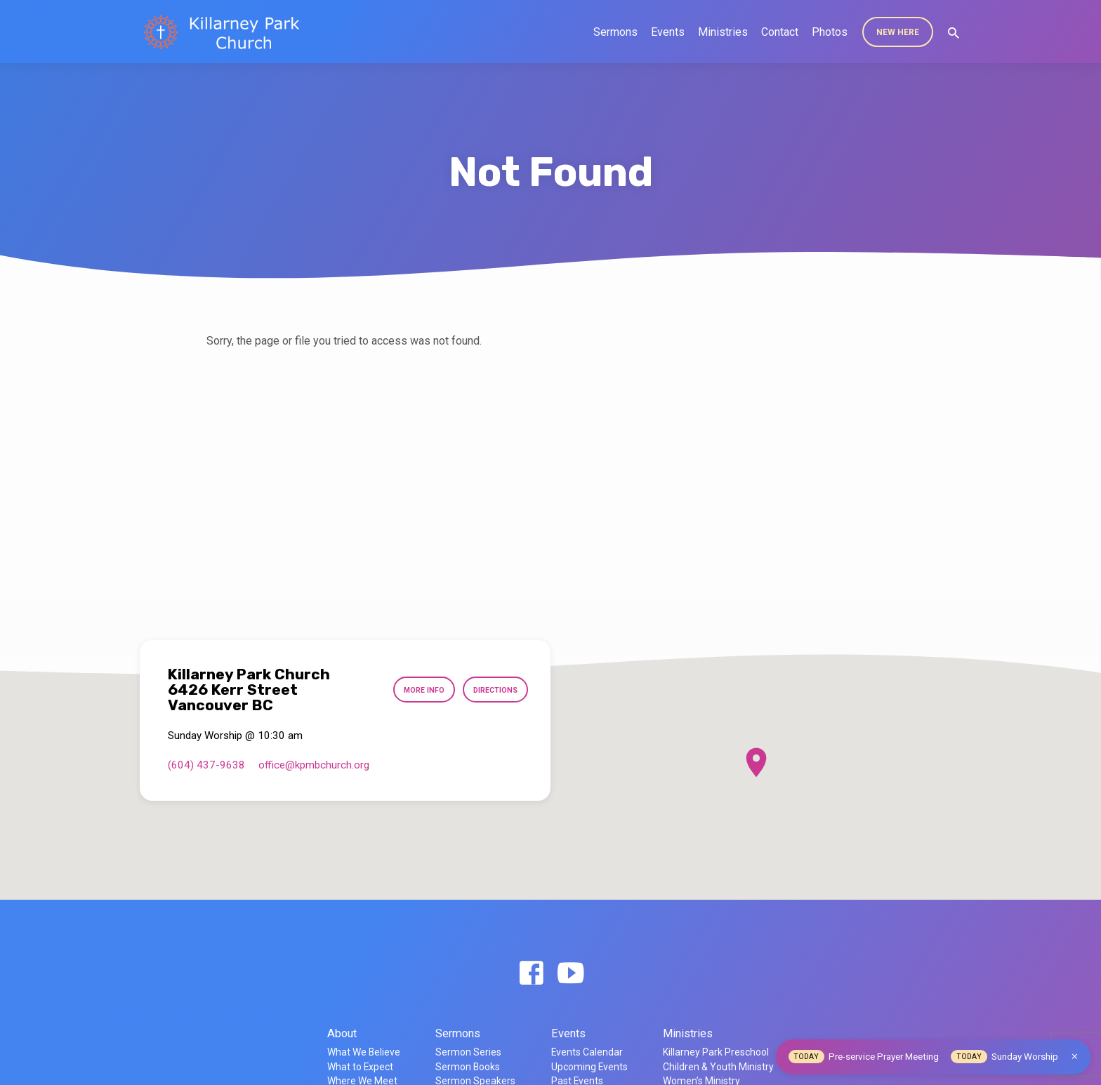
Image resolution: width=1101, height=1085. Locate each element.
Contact (779, 32)
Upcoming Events (589, 1066)
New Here (897, 32)
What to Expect (360, 1066)
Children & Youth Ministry (718, 1066)
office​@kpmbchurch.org (313, 765)
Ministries (723, 32)
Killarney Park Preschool (716, 1052)
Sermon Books (467, 1066)
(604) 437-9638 (206, 765)
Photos (830, 32)
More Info (415, 690)
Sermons (615, 32)
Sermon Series (468, 1052)
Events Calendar (587, 1052)
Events (668, 32)
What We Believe (363, 1052)
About (342, 1033)
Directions (492, 690)
